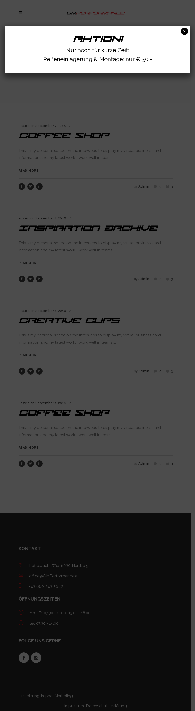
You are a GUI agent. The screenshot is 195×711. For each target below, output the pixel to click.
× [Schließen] (184, 31)
